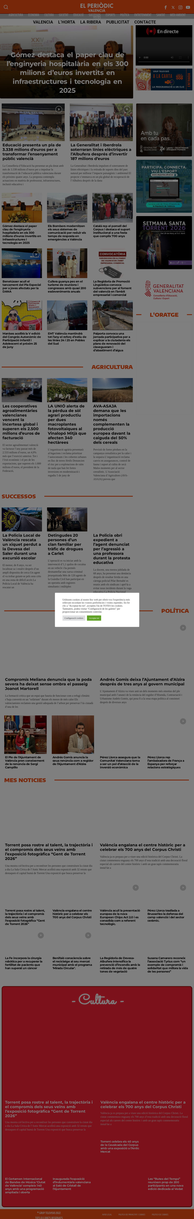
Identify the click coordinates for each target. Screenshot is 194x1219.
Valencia (43, 22)
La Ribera (90, 22)
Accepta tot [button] (94, 618)
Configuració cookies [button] (74, 618)
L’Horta (66, 22)
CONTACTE (145, 22)
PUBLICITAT (117, 22)
